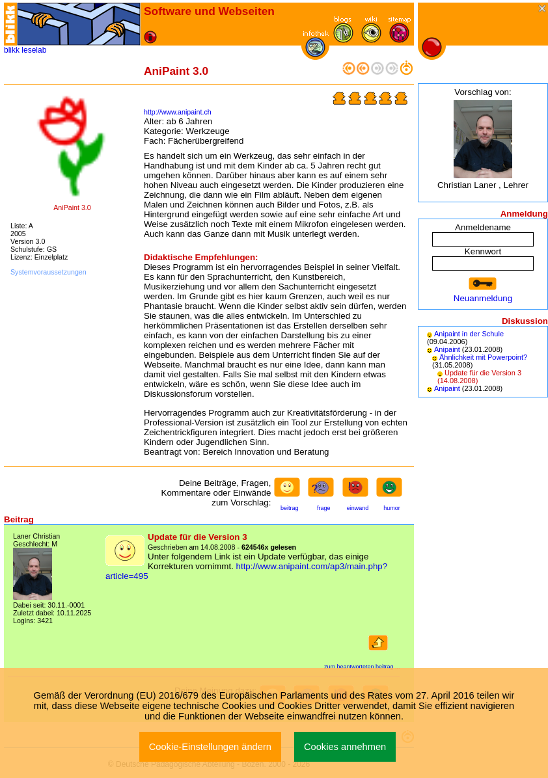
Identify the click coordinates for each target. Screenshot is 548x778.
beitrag (290, 508)
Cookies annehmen (345, 747)
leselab (33, 50)
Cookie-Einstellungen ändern (210, 747)
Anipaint (447, 349)
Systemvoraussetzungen (48, 272)
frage (324, 508)
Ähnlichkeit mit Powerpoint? (483, 357)
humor (391, 508)
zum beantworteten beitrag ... (362, 667)
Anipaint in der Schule (469, 334)
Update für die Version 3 (483, 373)
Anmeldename (483, 227)
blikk (12, 50)
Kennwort (483, 251)
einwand (358, 508)
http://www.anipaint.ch (178, 112)
